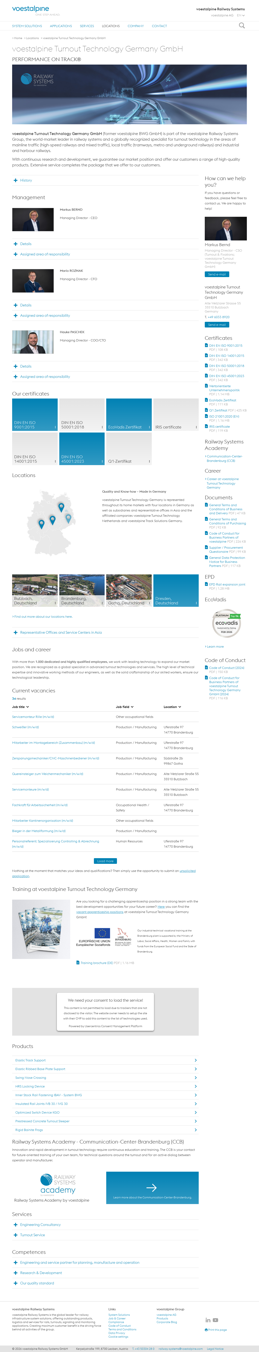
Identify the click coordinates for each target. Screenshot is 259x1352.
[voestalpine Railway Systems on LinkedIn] (208, 1320)
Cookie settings (118, 1336)
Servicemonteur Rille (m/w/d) (33, 717)
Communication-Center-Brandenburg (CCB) (225, 458)
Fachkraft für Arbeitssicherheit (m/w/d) (40, 805)
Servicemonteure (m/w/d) (30, 789)
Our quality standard (37, 1283)
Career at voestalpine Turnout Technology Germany (223, 483)
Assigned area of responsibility (45, 254)
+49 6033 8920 (218, 317)
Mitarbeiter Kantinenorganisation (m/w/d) (42, 820)
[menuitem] (27, 25)
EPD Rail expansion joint (227, 586)
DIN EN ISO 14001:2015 (226, 358)
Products (162, 1318)
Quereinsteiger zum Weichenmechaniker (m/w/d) (47, 774)
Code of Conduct (119, 1326)
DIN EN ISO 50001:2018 (226, 368)
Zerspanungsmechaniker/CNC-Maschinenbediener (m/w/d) (55, 758)
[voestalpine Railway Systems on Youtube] (215, 1320)
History (26, 180)
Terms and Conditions (122, 1329)
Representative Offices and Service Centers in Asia (61, 632)
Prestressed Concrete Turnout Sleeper (42, 1121)
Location (172, 707)
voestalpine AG (222, 15)
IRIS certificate (219, 428)
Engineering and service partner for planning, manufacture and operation (79, 1262)
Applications (61, 26)
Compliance (116, 1322)
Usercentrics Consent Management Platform (113, 1026)
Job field (124, 707)
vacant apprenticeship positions (99, 912)
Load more (105, 861)
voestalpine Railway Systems (33, 1309)
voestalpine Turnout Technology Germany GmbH (74, 38)
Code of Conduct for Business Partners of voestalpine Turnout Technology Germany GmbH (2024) (225, 688)
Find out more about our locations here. (43, 616)
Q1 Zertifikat (228, 410)
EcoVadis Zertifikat (222, 402)
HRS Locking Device (30, 1086)
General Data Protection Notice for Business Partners (227, 562)
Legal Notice (215, 1349)
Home (18, 38)
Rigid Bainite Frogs (29, 1130)
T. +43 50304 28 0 (143, 1349)
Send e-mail (217, 274)
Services (87, 26)
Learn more (215, 646)
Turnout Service (32, 1235)
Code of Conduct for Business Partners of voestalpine (227, 537)
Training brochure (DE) (107, 963)
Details (26, 243)
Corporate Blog (167, 1322)
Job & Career (117, 1318)
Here (161, 907)
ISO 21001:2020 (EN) (224, 418)
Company (136, 26)
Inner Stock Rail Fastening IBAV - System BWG (48, 1095)
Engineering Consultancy (40, 1224)
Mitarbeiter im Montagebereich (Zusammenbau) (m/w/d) (53, 743)
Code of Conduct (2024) (226, 670)
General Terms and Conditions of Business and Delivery (227, 509)
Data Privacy (116, 1333)
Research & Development (41, 1272)
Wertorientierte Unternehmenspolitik (224, 390)
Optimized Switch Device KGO (37, 1112)
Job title (20, 707)
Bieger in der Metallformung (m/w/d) (39, 831)
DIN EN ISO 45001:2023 (226, 378)
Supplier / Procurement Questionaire (227, 549)
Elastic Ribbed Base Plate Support (40, 1069)
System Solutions (27, 26)
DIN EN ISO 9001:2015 (225, 347)
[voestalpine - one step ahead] (36, 10)
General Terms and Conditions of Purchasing (227, 523)
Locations (111, 26)
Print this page (216, 1330)
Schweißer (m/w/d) (25, 727)
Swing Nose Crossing (30, 1078)
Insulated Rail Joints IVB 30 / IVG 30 (41, 1104)
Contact (159, 26)
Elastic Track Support (30, 1060)
